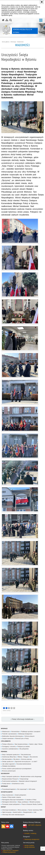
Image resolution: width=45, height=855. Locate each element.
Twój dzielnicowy (26, 754)
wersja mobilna (29, 845)
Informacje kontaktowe (9, 810)
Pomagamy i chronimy (9, 746)
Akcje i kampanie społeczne (10, 754)
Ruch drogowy (5, 773)
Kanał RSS (3, 826)
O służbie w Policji (30, 799)
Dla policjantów (24, 749)
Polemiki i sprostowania (9, 734)
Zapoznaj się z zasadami (10, 850)
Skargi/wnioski (27, 812)
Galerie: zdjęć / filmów (35, 744)
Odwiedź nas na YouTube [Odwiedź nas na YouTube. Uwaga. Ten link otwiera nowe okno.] (7, 826)
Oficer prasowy (22, 810)
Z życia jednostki (6, 741)
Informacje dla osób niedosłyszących (13, 814)
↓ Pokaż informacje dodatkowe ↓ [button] (22, 719)
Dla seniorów (34, 757)
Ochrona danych (29, 736)
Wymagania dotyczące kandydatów (13, 799)
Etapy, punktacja (23, 802)
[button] (40, 20)
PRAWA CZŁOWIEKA (8, 766)
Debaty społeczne (7, 761)
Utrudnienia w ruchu (18, 783)
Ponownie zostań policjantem (11, 804)
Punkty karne (6, 783)
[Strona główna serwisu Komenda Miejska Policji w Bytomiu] (3, 20)
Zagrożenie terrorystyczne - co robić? (26, 761)
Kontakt (3, 807)
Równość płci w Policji (22, 738)
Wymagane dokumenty (9, 802)
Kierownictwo (15, 731)
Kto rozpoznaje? (22, 789)
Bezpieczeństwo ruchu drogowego (31, 776)
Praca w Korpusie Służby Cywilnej (31, 804)
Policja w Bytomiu (7, 744)
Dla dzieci (16, 759)
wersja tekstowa (29, 847)
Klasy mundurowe (7, 795)
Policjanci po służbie (23, 746)
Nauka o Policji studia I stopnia (11, 797)
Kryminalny (4, 786)
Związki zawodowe (8, 738)
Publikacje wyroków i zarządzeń (30, 731)
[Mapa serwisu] (7, 20)
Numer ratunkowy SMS (35, 810)
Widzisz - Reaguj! (23, 757)
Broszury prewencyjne (9, 771)
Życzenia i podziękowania (10, 749)
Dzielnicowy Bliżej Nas (9, 757)
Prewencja (4, 751)
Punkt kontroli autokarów (9, 781)
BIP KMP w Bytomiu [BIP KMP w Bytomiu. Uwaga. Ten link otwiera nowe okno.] (34, 825)
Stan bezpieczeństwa (21, 744)
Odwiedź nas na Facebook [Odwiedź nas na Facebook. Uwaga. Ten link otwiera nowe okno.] (11, 826)
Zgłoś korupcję (6, 812)
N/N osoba (32, 789)
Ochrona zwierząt (26, 759)
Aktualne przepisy (35, 802)
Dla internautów (7, 759)
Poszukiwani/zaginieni (8, 789)
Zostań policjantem (6, 792)
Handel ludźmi (17, 812)
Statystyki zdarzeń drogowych (28, 781)
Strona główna (5, 41)
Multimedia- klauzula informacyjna (12, 736)
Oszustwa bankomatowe (23, 764)
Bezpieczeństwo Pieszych (10, 779)
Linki (34, 812)
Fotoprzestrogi (24, 779)
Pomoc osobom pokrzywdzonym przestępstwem (16, 768)
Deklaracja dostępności (25, 734)
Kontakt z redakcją (30, 833)
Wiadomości (20, 41)
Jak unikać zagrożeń (8, 764)
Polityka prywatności (9, 852)
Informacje (13, 41)
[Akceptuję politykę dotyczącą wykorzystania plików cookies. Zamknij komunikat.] (42, 2)
